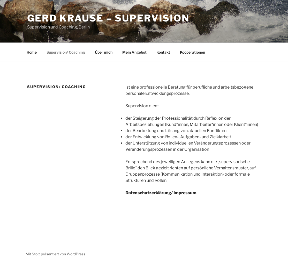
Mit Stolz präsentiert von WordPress (55, 254)
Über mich (103, 52)
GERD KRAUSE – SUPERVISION (108, 18)
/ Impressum (183, 192)
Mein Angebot (134, 52)
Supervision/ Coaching (66, 52)
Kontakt (163, 52)
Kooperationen (192, 52)
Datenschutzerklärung (148, 192)
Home (32, 52)
